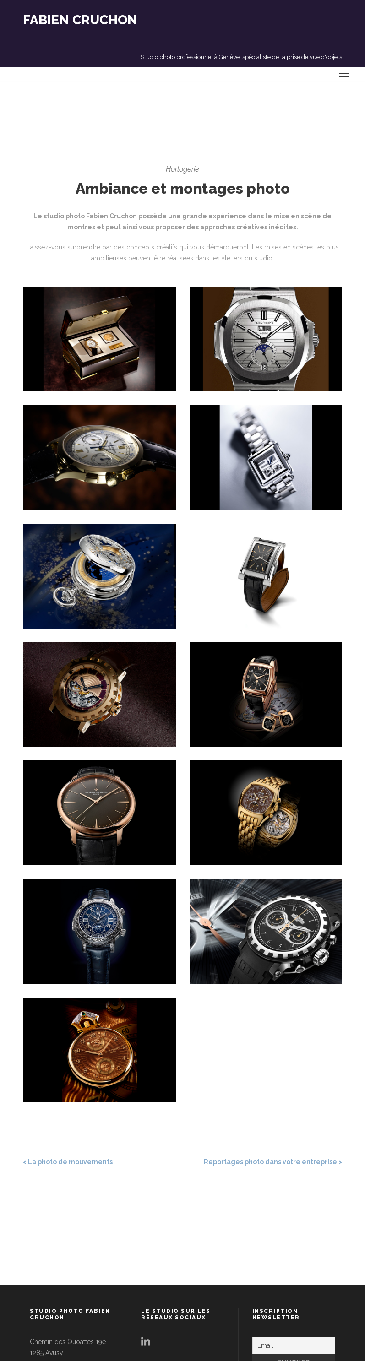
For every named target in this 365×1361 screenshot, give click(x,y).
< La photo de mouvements (68, 1162)
